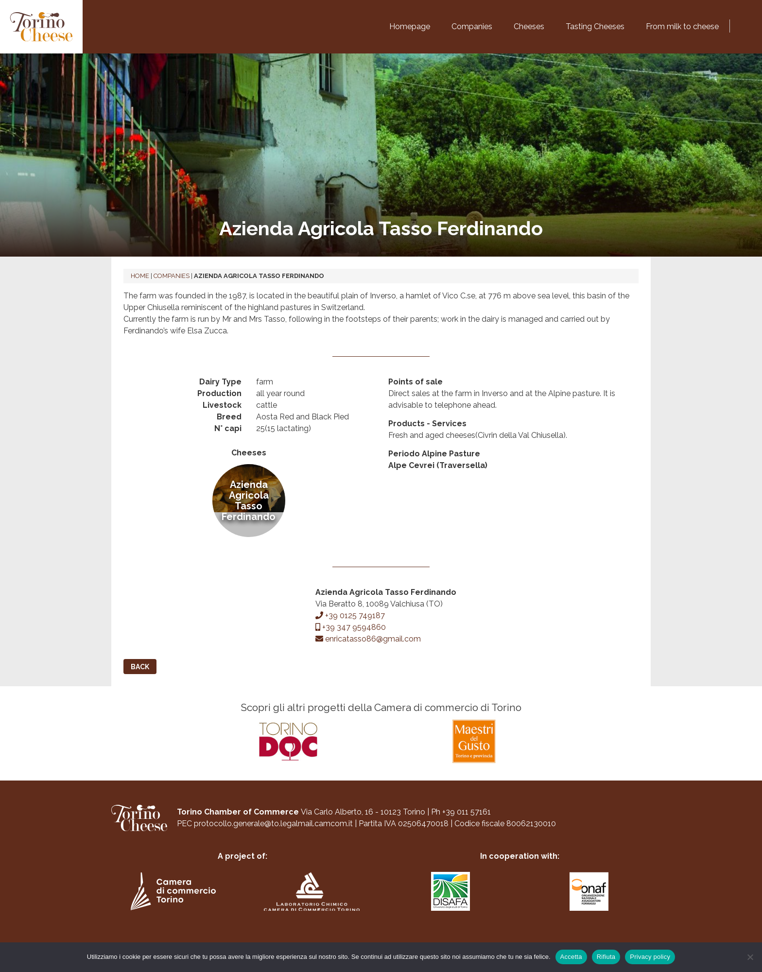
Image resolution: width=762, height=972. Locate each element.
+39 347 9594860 (350, 627)
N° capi (228, 428)
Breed (229, 416)
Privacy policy (650, 956)
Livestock (222, 405)
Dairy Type (220, 381)
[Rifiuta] (750, 957)
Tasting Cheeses (595, 26)
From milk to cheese (682, 26)
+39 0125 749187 (350, 615)
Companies (471, 26)
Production (219, 393)
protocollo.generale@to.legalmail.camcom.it (273, 829)
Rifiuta (606, 956)
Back (140, 667)
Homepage (409, 26)
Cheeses (529, 26)
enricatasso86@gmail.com (368, 638)
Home (140, 275)
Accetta (571, 956)
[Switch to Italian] (738, 24)
